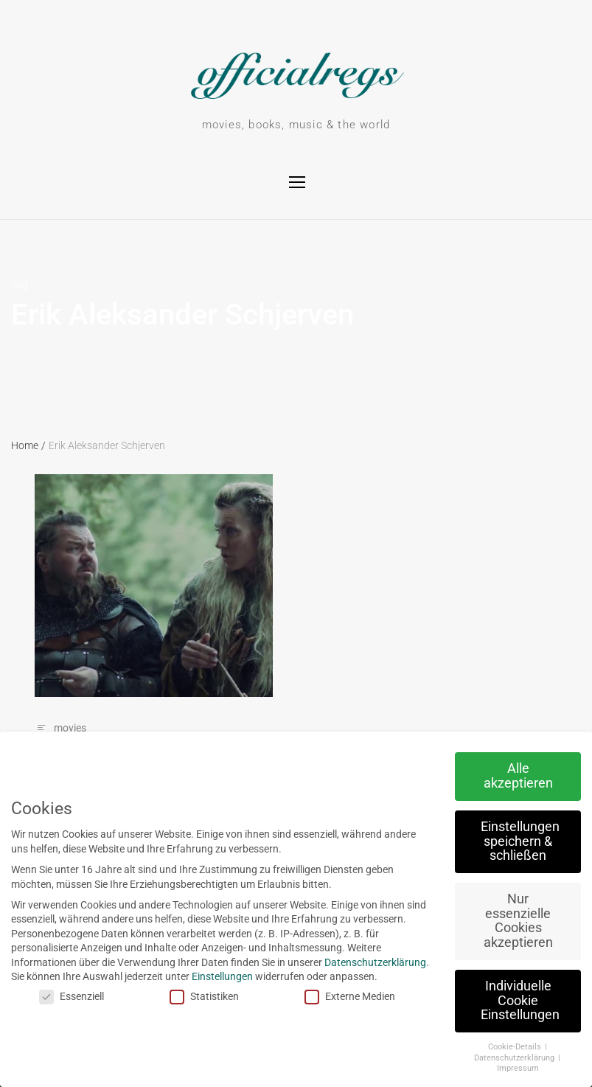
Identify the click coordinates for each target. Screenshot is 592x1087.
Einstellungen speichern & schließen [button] (508, 841)
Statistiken (192, 997)
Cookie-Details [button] (503, 1047)
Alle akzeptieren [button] (505, 776)
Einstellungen (210, 976)
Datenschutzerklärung (363, 962)
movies (70, 728)
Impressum (506, 1068)
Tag (19, 285)
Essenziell (59, 997)
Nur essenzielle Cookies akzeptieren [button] (505, 921)
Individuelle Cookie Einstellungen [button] (508, 1000)
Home (28, 445)
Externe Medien (338, 997)
